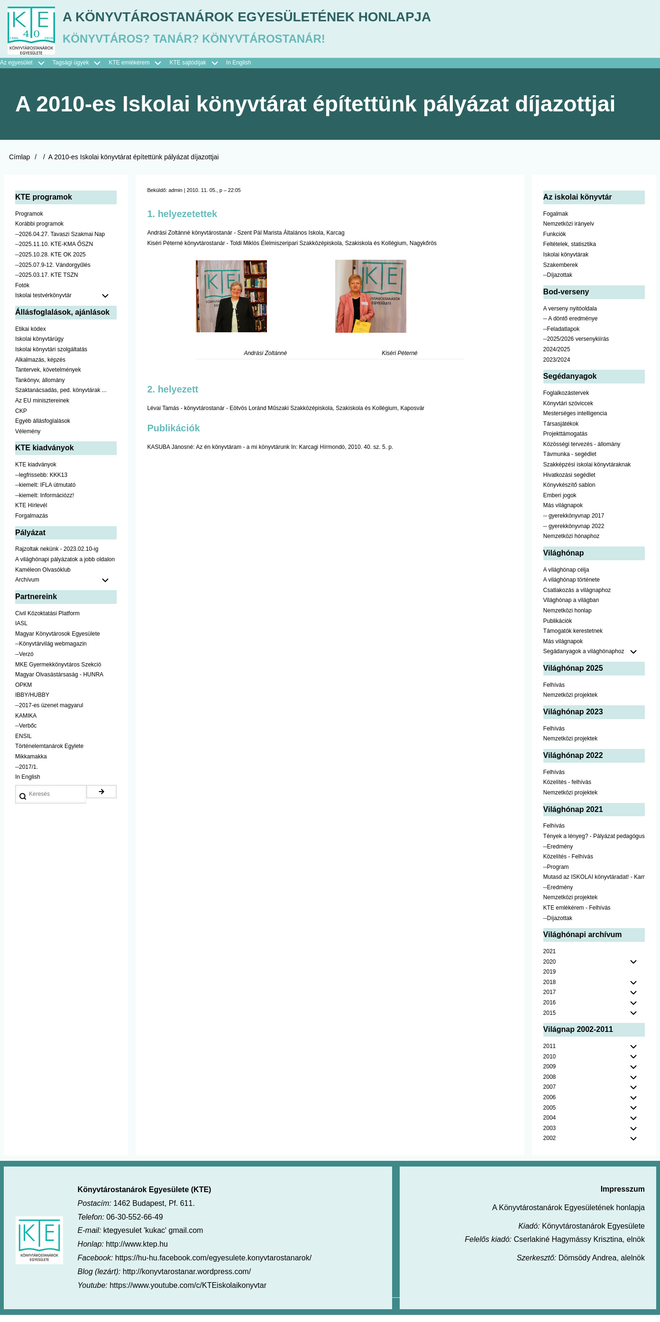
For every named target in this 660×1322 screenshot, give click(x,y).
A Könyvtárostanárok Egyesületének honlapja (300, 19)
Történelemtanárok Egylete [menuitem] (49, 753)
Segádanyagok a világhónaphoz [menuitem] (583, 658)
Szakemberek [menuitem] (560, 272)
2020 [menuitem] (549, 969)
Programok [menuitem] (29, 221)
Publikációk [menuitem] (557, 628)
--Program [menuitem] (556, 874)
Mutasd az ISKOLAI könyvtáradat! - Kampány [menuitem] (594, 884)
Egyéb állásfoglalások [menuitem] (42, 428)
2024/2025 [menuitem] (556, 356)
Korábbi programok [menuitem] (39, 231)
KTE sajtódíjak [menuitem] (187, 69)
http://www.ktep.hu (137, 1251)
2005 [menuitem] (549, 1115)
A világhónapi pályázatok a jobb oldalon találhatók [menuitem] (66, 566)
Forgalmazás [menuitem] (31, 523)
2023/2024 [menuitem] (556, 367)
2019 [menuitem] (549, 979)
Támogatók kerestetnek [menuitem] (573, 638)
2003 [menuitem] (549, 1135)
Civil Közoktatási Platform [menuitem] (47, 620)
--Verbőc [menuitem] (26, 732)
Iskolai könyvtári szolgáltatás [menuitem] (51, 356)
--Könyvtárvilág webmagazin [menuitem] (51, 650)
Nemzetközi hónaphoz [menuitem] (571, 543)
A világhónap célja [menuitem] (566, 577)
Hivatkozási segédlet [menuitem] (569, 482)
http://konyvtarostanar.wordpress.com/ (187, 1279)
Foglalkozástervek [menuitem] (566, 400)
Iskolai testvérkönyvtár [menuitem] (66, 303)
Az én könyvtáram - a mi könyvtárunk (242, 454)
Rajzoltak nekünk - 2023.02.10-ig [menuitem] (56, 556)
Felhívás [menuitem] (554, 692)
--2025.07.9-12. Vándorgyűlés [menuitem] (53, 272)
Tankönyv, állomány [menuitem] (40, 387)
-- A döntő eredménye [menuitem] (570, 325)
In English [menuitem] (238, 69)
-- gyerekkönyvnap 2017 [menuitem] (574, 523)
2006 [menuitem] (549, 1104)
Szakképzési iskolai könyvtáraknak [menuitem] (587, 471)
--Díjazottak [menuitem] (557, 282)
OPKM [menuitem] (23, 692)
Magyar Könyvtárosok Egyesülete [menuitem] (57, 641)
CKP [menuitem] (21, 417)
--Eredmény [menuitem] (558, 853)
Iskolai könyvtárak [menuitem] (565, 261)
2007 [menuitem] (549, 1094)
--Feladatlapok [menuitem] (561, 336)
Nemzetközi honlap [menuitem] (567, 617)
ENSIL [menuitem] (23, 743)
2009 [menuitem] (549, 1073)
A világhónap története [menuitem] (571, 587)
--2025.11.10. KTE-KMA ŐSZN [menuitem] (54, 251)
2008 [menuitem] (549, 1084)
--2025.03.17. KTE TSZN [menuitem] (46, 282)
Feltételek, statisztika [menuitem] (569, 251)
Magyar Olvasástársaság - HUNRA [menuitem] (59, 681)
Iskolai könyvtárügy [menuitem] (39, 346)
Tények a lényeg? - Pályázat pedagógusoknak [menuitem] (594, 843)
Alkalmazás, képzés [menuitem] (40, 367)
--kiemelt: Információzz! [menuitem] (44, 502)
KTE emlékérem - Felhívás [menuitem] (577, 915)
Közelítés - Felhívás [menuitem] (568, 863)
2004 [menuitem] (549, 1124)
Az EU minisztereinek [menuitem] (42, 407)
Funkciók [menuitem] (554, 241)
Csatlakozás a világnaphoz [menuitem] (577, 597)
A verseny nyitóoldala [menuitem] (570, 315)
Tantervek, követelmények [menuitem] (48, 377)
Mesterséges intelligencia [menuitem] (575, 420)
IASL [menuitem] (21, 630)
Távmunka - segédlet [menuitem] (569, 461)
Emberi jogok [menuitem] (560, 502)
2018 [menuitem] (549, 989)
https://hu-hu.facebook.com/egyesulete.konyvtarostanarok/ (213, 1265)
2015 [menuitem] (549, 1020)
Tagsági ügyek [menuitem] (81, 70)
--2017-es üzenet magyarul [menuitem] (49, 712)
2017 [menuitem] (549, 999)
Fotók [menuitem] (22, 292)
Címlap (19, 164)
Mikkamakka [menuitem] (31, 763)
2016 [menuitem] (549, 1009)
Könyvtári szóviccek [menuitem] (568, 410)
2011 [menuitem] (549, 1053)
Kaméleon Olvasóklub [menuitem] (43, 577)
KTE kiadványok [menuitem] (35, 471)
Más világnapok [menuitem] (563, 512)
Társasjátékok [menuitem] (561, 431)
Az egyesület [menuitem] (26, 70)
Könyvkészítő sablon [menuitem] (569, 492)
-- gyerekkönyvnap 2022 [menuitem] (574, 533)
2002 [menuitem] (549, 1145)
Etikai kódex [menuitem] (30, 336)
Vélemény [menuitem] (27, 438)
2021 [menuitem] (549, 958)
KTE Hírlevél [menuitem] (31, 512)
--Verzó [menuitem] (24, 661)
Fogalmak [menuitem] (555, 221)
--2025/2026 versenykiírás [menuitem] (576, 346)
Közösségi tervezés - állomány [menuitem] (582, 451)
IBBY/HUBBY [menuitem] (32, 702)
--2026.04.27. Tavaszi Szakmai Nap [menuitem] (60, 241)
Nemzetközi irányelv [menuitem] (568, 231)
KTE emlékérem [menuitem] (139, 70)
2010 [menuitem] (549, 1063)
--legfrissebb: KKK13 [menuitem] (41, 482)
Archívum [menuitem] (66, 587)
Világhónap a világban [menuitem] (571, 607)
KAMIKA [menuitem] (26, 723)
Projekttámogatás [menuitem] (565, 441)
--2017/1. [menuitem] (26, 774)
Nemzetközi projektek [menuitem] (570, 702)
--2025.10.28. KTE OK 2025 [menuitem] (50, 261)
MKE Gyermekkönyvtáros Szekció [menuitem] (58, 671)
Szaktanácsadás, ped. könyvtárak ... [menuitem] (61, 397)
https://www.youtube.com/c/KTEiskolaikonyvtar (188, 1292)
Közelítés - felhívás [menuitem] (567, 789)
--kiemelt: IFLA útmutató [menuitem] (45, 492)
